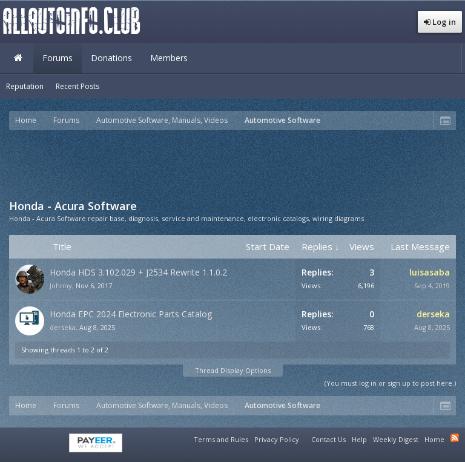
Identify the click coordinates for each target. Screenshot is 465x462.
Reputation (25, 86)
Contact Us (328, 439)
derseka (63, 327)
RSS (454, 438)
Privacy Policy (276, 439)
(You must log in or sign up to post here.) (390, 383)
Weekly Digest (395, 439)
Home (18, 58)
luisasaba (429, 272)
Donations (111, 58)
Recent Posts (77, 86)
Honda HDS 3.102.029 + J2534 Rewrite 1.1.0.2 (138, 272)
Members (169, 58)
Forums (57, 58)
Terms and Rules (221, 439)
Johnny (61, 285)
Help (359, 439)
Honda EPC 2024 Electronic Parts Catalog (131, 314)
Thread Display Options (233, 370)
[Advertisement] (232, 163)
